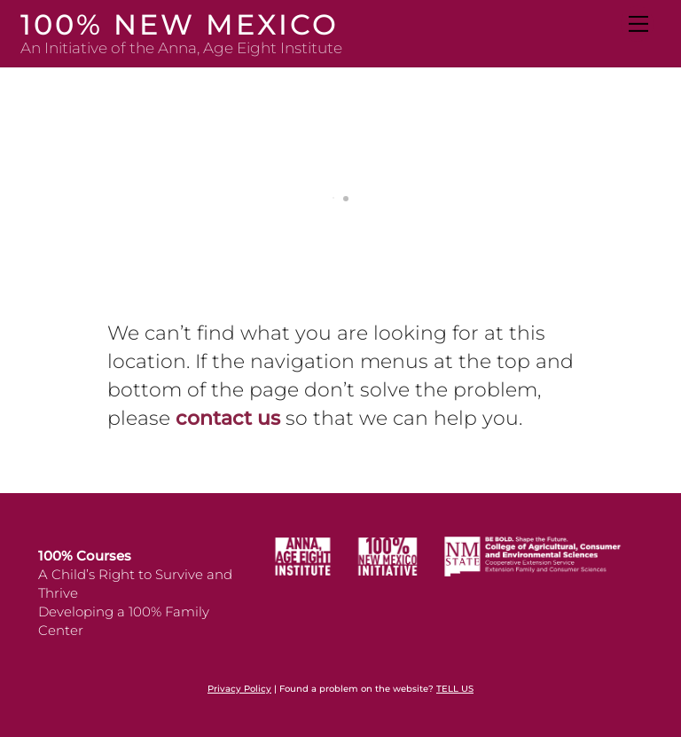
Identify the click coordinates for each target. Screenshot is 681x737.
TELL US (455, 688)
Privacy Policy (239, 688)
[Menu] (637, 24)
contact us (228, 418)
